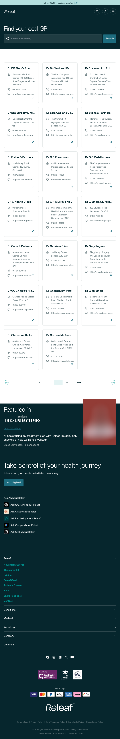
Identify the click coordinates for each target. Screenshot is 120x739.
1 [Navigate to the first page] (39, 382)
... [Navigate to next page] (72, 382)
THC (75, 3)
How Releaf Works (14, 564)
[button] (105, 11)
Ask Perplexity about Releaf (22, 518)
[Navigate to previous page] (6, 382)
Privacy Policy (37, 722)
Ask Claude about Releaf (20, 511)
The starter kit (11, 569)
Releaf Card (10, 580)
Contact (8, 600)
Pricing (8, 575)
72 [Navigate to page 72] (67, 382)
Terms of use (22, 722)
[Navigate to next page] (113, 382)
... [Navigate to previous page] (44, 382)
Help (6, 590)
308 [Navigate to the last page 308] (79, 382)
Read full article (12, 428)
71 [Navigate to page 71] (58, 382)
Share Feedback (13, 595)
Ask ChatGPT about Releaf (22, 504)
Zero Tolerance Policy (55, 722)
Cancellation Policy (94, 722)
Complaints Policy (76, 722)
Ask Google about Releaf (21, 525)
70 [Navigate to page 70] (49, 382)
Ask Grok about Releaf (19, 531)
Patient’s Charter (13, 585)
